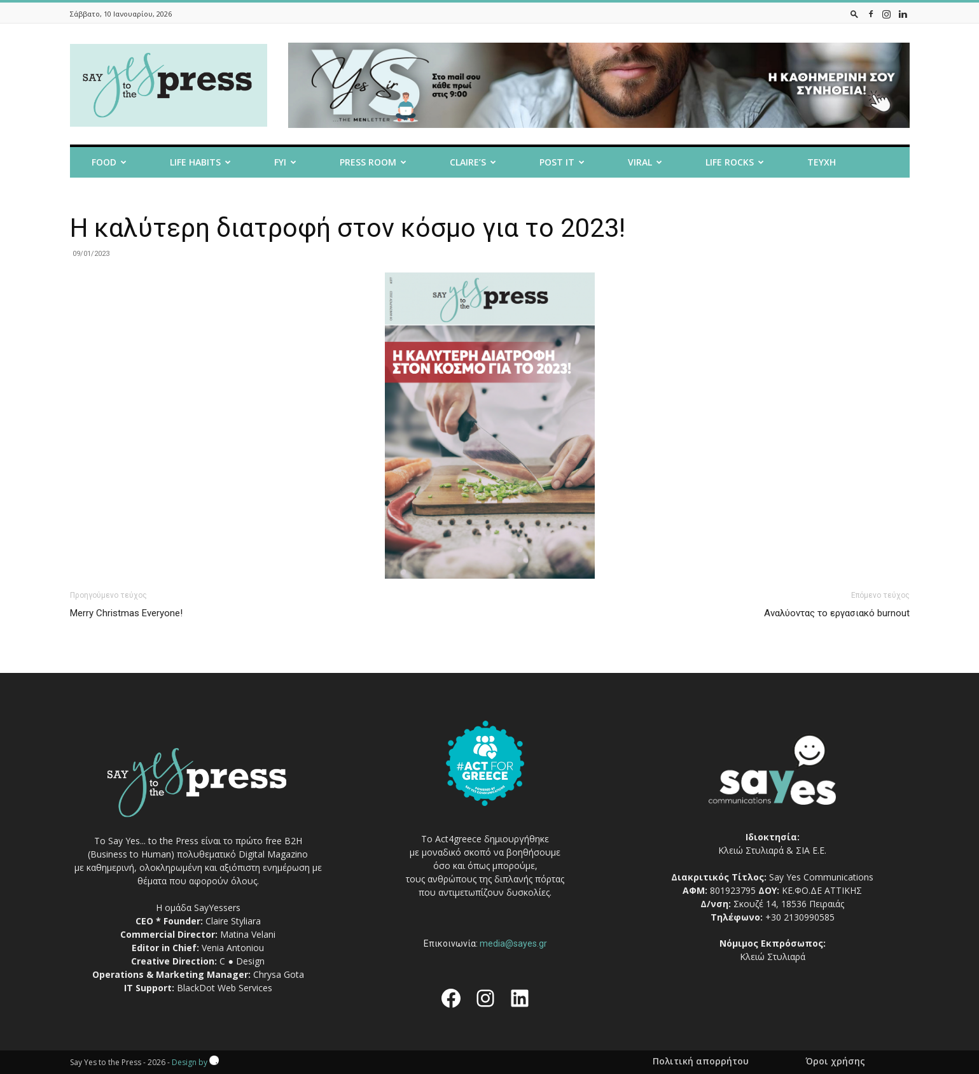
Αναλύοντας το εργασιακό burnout (837, 613)
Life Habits (200, 162)
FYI (285, 162)
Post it (562, 162)
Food (109, 162)
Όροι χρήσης (835, 1061)
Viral (645, 162)
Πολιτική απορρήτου (701, 1061)
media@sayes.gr (513, 943)
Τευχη (821, 162)
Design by (195, 1062)
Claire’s (473, 162)
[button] (854, 13)
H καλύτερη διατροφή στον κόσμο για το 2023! (347, 228)
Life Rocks (734, 162)
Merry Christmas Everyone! (126, 613)
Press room (373, 162)
